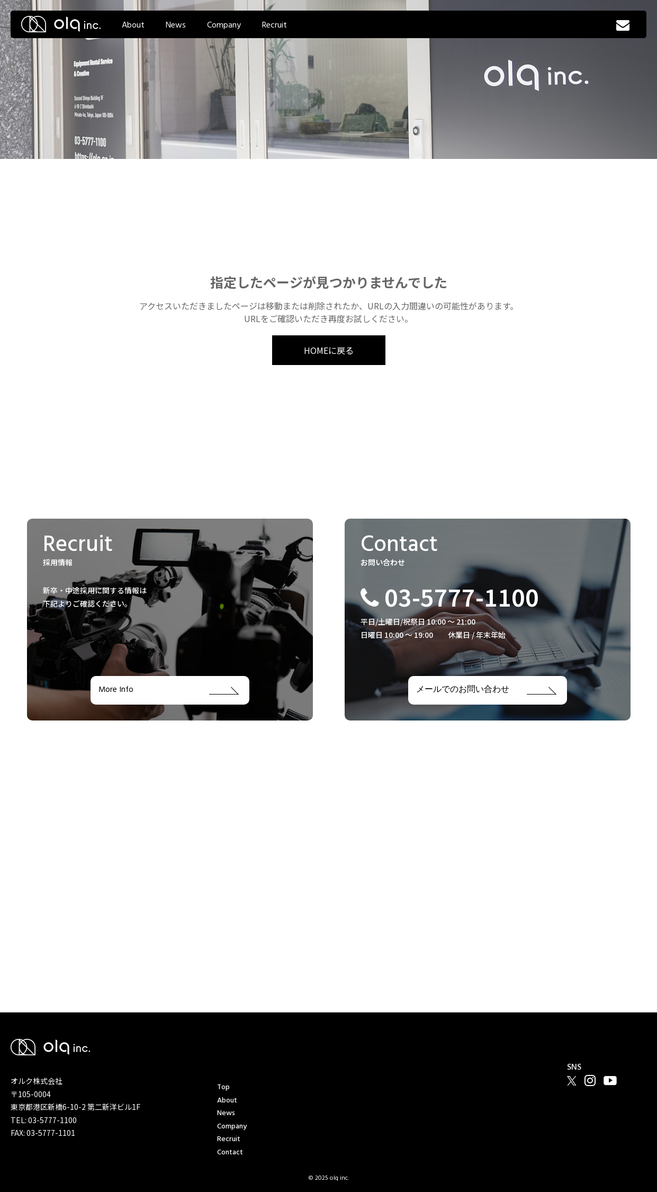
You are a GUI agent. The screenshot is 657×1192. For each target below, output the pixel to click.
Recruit (274, 25)
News (176, 25)
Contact (230, 1152)
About (133, 25)
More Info (168, 690)
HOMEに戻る (329, 350)
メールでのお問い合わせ (486, 690)
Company (224, 25)
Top (223, 1087)
